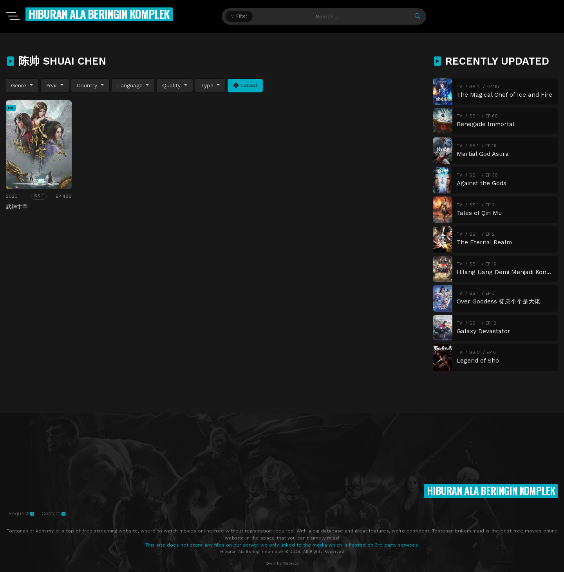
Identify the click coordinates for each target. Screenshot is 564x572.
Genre (19, 85)
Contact (53, 513)
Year (52, 85)
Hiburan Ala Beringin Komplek (99, 14)
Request (21, 513)
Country (88, 85)
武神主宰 (17, 207)
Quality (172, 85)
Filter (239, 16)
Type (208, 85)
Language (131, 85)
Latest (245, 85)
